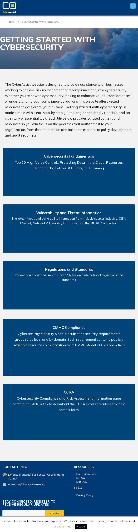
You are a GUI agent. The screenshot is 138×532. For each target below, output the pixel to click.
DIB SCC (81, 481)
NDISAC (81, 478)
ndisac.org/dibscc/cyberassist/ (26, 484)
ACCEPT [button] (81, 526)
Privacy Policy (85, 495)
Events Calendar (86, 474)
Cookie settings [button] (62, 526)
